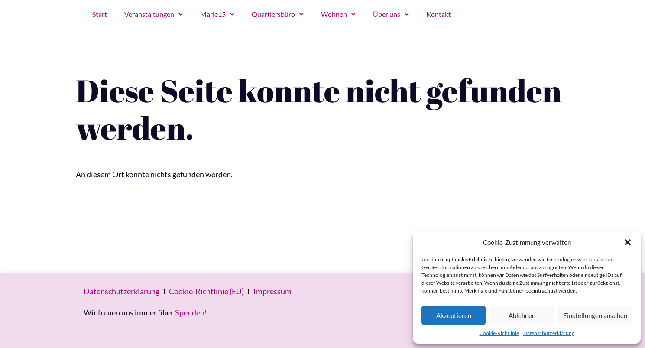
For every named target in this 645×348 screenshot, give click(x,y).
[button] (627, 242)
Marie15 (217, 14)
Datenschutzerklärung (548, 333)
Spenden (189, 312)
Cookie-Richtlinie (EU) (206, 291)
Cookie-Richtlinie (499, 333)
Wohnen (338, 14)
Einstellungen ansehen (595, 315)
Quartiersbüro (278, 14)
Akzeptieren (453, 315)
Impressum (272, 291)
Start (99, 14)
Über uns (391, 14)
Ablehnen (522, 315)
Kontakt (438, 14)
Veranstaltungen (153, 14)
